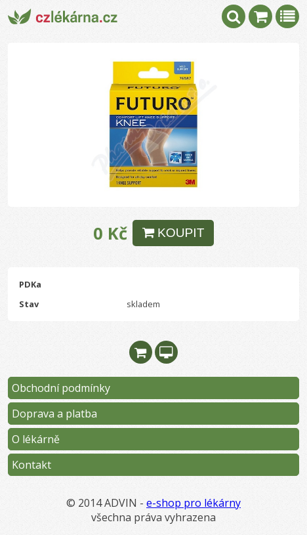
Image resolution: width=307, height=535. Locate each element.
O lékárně (36, 439)
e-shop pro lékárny (193, 503)
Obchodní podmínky (61, 388)
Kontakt (31, 465)
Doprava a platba (54, 413)
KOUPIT (173, 233)
